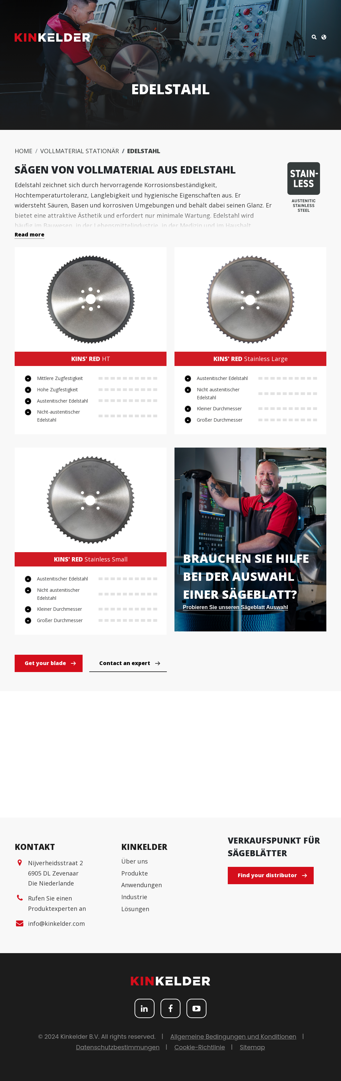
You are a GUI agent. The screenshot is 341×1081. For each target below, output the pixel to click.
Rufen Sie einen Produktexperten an (57, 903)
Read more (29, 234)
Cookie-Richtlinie (199, 1047)
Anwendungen (141, 885)
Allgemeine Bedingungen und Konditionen (233, 1036)
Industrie (134, 897)
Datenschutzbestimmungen (118, 1047)
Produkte (134, 873)
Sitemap (252, 1047)
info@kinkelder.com (56, 923)
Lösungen (135, 909)
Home (23, 151)
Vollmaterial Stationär (79, 151)
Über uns (134, 861)
